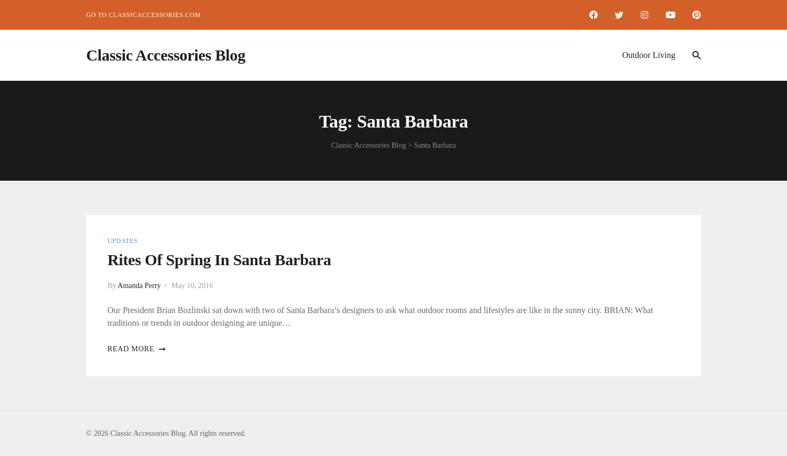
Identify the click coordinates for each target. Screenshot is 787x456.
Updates (122, 240)
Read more (136, 349)
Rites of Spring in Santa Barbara (219, 259)
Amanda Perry (139, 286)
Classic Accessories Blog (165, 55)
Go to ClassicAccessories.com (143, 15)
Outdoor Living (648, 55)
